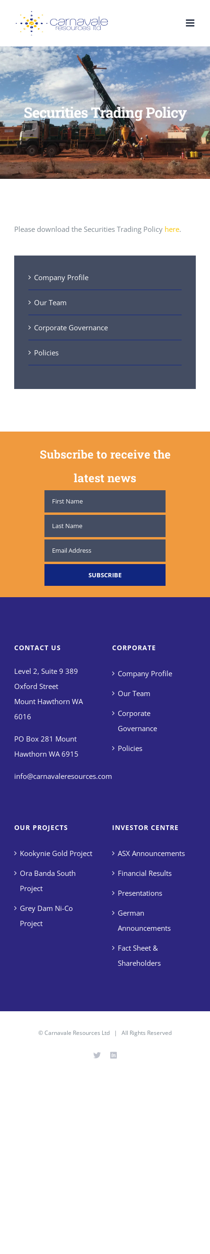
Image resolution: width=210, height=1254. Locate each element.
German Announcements (144, 920)
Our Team (50, 302)
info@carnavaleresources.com (63, 776)
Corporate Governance (71, 327)
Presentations (140, 893)
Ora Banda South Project (48, 880)
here (171, 229)
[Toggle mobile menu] (191, 23)
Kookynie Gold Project (56, 853)
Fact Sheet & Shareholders (139, 955)
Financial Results (145, 873)
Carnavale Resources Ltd (77, 1033)
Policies (46, 352)
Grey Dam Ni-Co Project (46, 915)
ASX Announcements (151, 853)
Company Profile (61, 277)
